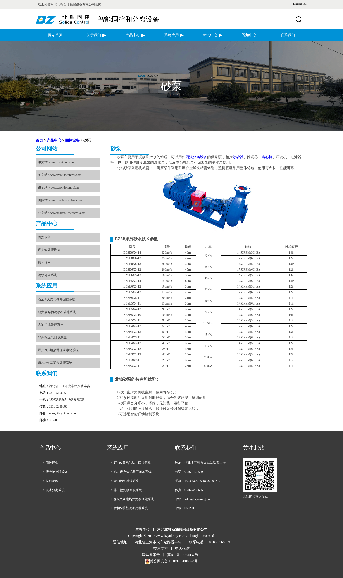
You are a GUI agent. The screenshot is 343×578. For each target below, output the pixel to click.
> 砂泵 (85, 140)
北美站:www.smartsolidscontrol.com (62, 213)
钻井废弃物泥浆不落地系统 (57, 312)
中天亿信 (182, 548)
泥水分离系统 (47, 275)
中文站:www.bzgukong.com (56, 162)
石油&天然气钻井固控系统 (56, 299)
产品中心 (133, 35)
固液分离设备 (196, 157)
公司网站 (46, 148)
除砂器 (238, 157)
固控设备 (72, 140)
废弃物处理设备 (49, 250)
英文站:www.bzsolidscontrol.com (59, 175)
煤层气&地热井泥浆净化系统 (58, 350)
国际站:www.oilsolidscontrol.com (60, 200)
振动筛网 (44, 262)
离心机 (267, 157)
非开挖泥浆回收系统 (52, 337)
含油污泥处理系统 (50, 324)
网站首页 (55, 35)
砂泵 (115, 148)
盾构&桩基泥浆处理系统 (55, 363)
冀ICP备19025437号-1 (184, 555)
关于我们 (94, 35)
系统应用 (171, 35)
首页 (39, 140)
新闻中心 (210, 35)
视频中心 (249, 35)
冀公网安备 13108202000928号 (171, 561)
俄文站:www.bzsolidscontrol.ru (58, 187)
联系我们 (288, 35)
